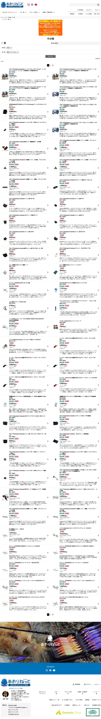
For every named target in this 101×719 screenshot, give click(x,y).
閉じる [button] (98, 58)
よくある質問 (89, 14)
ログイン (90, 10)
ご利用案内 (80, 14)
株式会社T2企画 (12, 705)
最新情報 (72, 14)
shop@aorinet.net (13, 712)
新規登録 (81, 10)
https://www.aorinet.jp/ (50, 649)
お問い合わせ (97, 14)
